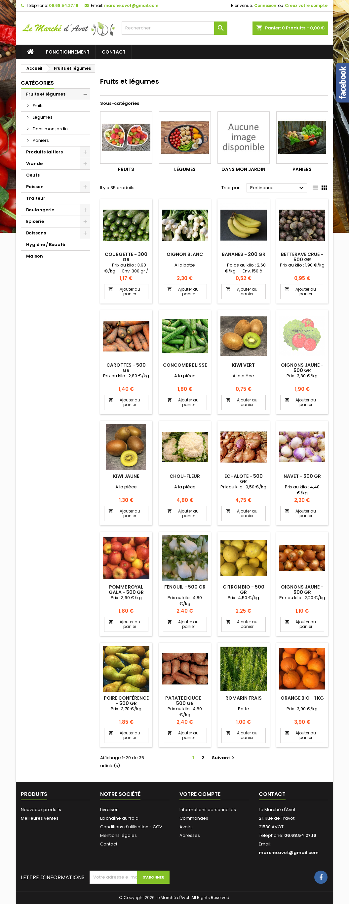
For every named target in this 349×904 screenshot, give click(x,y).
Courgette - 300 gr (126, 257)
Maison (34, 256)
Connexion (265, 5)
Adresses (189, 835)
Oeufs (33, 175)
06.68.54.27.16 (63, 5)
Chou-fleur (185, 476)
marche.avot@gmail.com (131, 5)
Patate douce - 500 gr (185, 701)
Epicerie (35, 221)
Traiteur (35, 198)
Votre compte (199, 794)
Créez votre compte (306, 5)
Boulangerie (40, 210)
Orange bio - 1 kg (302, 698)
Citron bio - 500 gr (243, 590)
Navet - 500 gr (302, 476)
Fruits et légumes (45, 94)
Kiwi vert (243, 365)
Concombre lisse (185, 365)
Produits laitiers (44, 152)
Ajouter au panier (124, 291)
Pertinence (277, 188)
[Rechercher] (174, 28)
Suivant (224, 758)
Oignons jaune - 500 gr (302, 368)
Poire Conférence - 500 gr (126, 701)
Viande (34, 163)
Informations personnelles (207, 809)
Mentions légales (118, 835)
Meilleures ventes (39, 818)
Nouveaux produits (41, 809)
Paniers (41, 140)
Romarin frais (243, 698)
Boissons (36, 233)
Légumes (43, 117)
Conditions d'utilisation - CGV (131, 827)
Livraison (109, 809)
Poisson (35, 187)
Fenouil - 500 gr (185, 587)
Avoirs (186, 827)
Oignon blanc (185, 254)
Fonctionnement (68, 52)
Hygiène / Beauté (45, 244)
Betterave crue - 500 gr (302, 257)
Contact (114, 52)
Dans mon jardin (50, 129)
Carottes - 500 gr (126, 368)
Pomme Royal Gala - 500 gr (126, 590)
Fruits (38, 106)
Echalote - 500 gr (243, 479)
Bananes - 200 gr (243, 254)
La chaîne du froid (119, 818)
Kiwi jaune (126, 476)
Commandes (193, 818)
